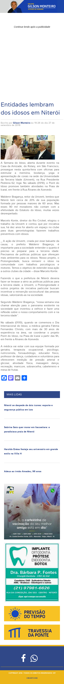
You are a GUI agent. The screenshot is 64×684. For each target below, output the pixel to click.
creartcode (32, 678)
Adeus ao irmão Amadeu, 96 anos (22, 471)
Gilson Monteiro (21, 122)
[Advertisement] (32, 61)
